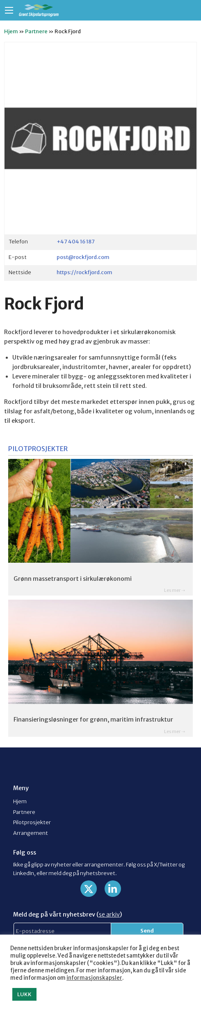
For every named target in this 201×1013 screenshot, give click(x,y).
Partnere (36, 31)
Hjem (11, 31)
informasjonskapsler (94, 977)
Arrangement (30, 833)
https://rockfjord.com (84, 272)
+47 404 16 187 (76, 241)
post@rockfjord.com (83, 257)
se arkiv (109, 914)
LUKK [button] (24, 994)
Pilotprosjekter (32, 822)
